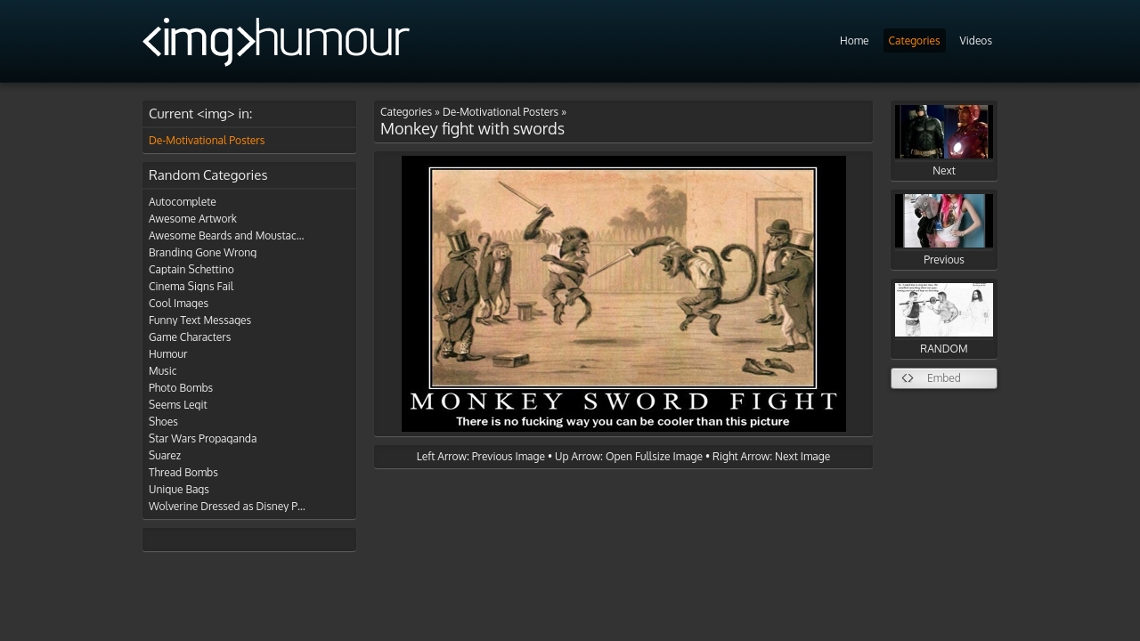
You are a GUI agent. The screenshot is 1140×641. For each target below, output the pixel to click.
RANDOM (944, 319)
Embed (944, 378)
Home (854, 40)
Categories (914, 40)
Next (944, 141)
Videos (976, 40)
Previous (944, 230)
